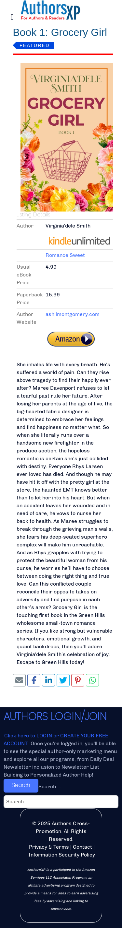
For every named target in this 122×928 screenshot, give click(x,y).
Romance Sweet (65, 255)
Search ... (49, 786)
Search (21, 785)
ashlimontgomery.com (73, 314)
